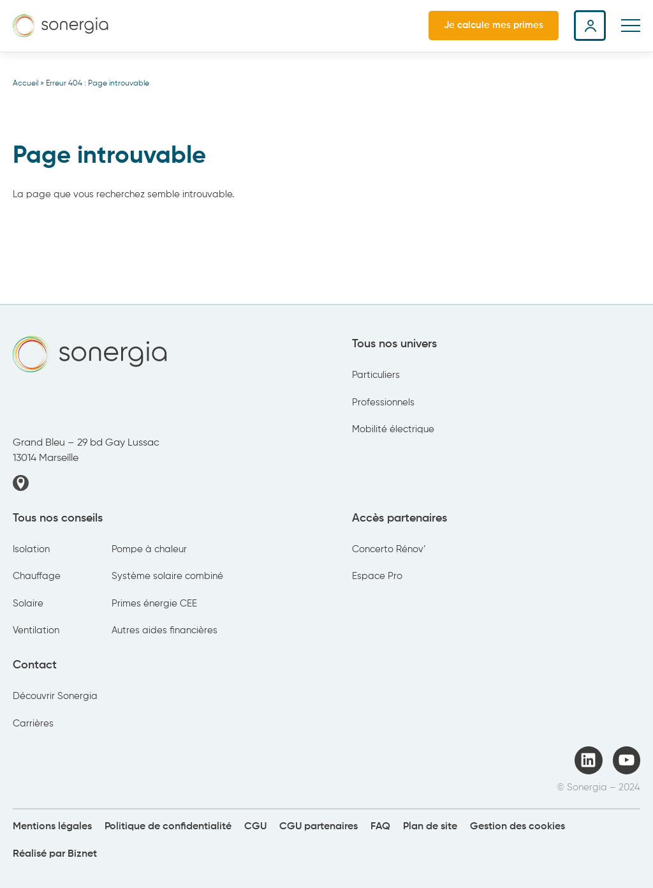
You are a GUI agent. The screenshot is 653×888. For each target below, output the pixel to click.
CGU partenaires (318, 827)
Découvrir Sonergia (55, 696)
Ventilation (36, 630)
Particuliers (376, 375)
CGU (255, 827)
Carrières (33, 723)
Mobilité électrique (393, 429)
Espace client (590, 25)
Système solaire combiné (167, 576)
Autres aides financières (164, 630)
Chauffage (37, 576)
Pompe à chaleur (149, 549)
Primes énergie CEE (154, 603)
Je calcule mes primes (493, 25)
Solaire (28, 603)
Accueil (25, 83)
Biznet (82, 854)
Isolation (31, 549)
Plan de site (430, 827)
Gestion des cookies (517, 827)
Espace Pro (377, 576)
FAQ (380, 827)
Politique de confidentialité (168, 827)
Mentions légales (52, 827)
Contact (35, 665)
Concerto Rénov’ (389, 549)
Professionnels (383, 402)
